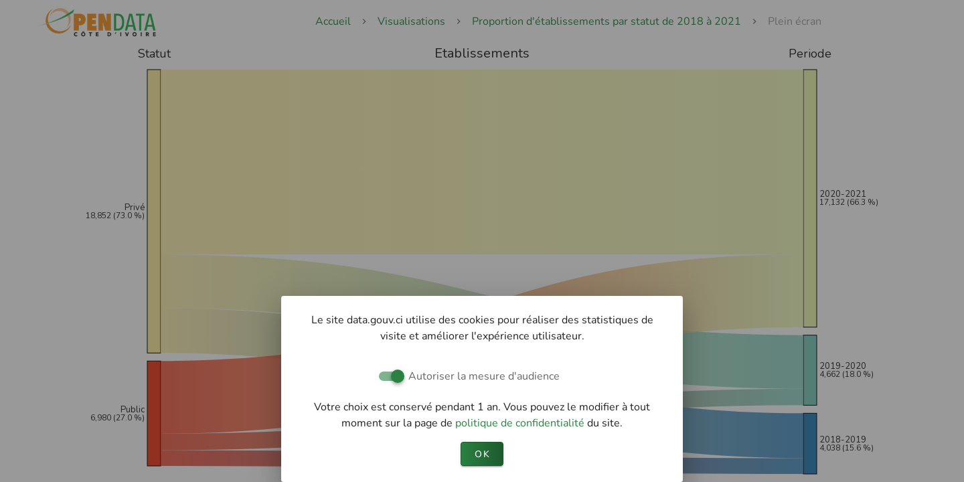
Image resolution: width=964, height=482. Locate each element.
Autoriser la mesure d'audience (484, 376)
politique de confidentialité (521, 423)
